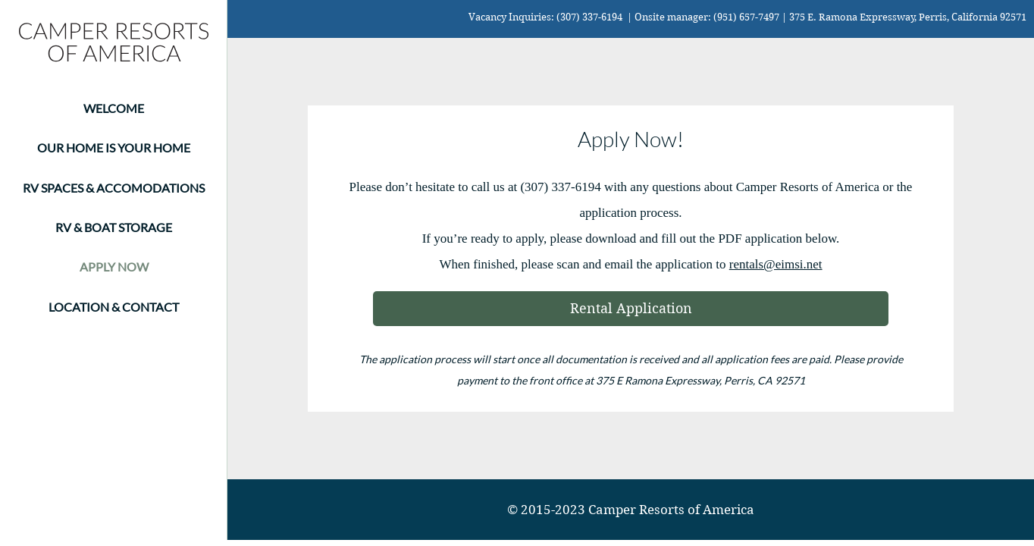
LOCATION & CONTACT (114, 307)
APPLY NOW (114, 266)
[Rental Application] (631, 308)
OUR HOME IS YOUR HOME (113, 147)
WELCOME (113, 108)
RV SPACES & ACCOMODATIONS (114, 187)
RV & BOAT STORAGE (113, 227)
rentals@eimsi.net (775, 264)
